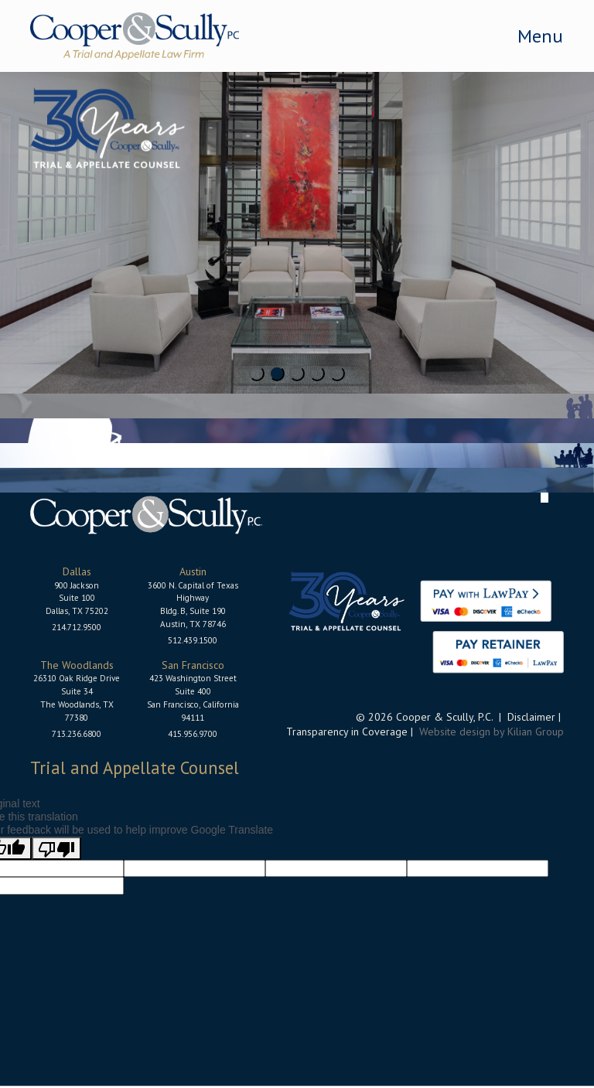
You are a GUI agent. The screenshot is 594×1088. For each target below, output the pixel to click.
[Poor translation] (56, 848)
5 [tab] (337, 373)
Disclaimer (531, 717)
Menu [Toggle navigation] (540, 36)
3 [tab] (297, 373)
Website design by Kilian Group (491, 731)
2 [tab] (277, 373)
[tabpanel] (297, 233)
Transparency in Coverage (347, 731)
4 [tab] (317, 373)
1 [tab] (257, 373)
